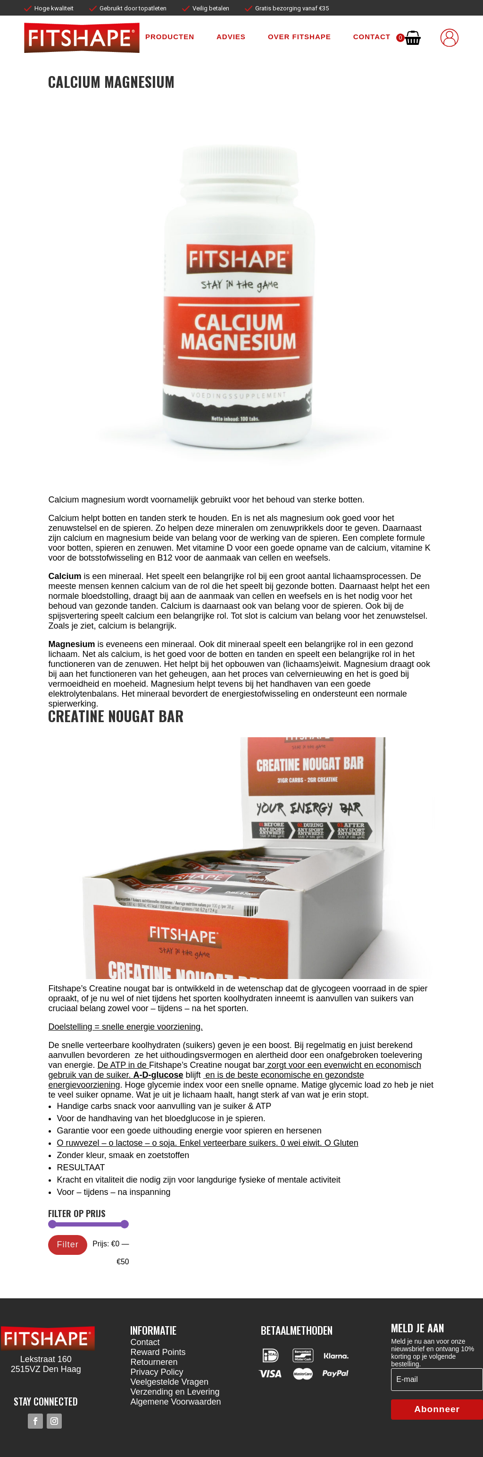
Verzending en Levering (174, 1392)
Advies (231, 37)
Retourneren (153, 1362)
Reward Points (157, 1352)
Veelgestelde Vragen (169, 1382)
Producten (169, 37)
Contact (372, 37)
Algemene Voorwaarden (175, 1401)
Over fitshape (299, 37)
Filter (68, 1244)
